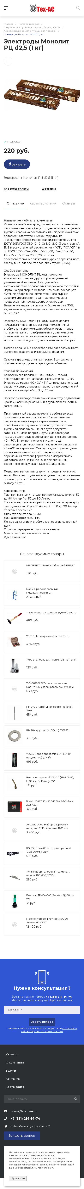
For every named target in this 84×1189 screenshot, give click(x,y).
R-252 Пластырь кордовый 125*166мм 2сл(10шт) (49, 802)
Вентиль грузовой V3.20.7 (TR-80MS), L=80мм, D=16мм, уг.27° (50, 779)
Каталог (12, 1054)
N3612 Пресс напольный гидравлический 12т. (42, 590)
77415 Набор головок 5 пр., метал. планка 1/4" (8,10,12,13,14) (48, 873)
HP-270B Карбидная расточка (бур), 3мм (49, 708)
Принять (18, 1178)
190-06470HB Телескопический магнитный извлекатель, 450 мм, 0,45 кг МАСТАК (50, 687)
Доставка (49, 188)
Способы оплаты (16, 188)
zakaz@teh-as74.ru (23, 1111)
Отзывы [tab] (68, 203)
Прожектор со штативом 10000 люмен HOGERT (47, 920)
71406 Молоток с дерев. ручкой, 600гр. (51, 612)
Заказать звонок (22, 1135)
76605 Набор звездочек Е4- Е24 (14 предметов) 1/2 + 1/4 (48, 755)
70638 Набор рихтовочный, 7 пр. (47, 636)
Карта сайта (15, 1087)
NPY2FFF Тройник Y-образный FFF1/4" (50, 565)
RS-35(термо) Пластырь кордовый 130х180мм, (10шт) (48, 849)
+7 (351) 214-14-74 (25, 1118)
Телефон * (15, 1010)
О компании (15, 1062)
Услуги (11, 1070)
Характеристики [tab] (43, 203)
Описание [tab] (15, 203)
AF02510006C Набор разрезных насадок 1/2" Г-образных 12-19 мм (47, 826)
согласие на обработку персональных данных (49, 1030)
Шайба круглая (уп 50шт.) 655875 (47, 730)
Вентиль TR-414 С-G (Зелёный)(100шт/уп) (50, 897)
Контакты (13, 1078)
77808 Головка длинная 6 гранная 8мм (51, 659)
